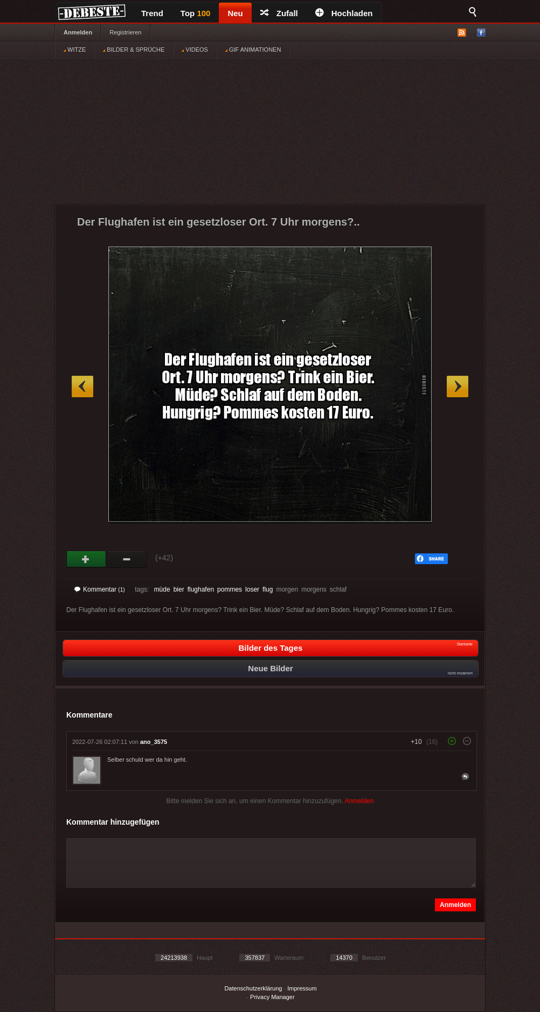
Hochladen (344, 13)
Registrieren (125, 32)
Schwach (127, 559)
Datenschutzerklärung (253, 988)
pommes (229, 589)
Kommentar (99, 589)
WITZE (75, 49)
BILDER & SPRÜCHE (133, 49)
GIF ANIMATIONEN (253, 49)
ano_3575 (153, 742)
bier (179, 589)
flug (267, 589)
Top (196, 13)
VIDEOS (195, 49)
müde (162, 589)
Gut (86, 559)
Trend (152, 13)
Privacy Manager (272, 997)
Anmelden (78, 32)
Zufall (279, 13)
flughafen (201, 589)
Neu (235, 13)
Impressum (301, 988)
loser (252, 589)
